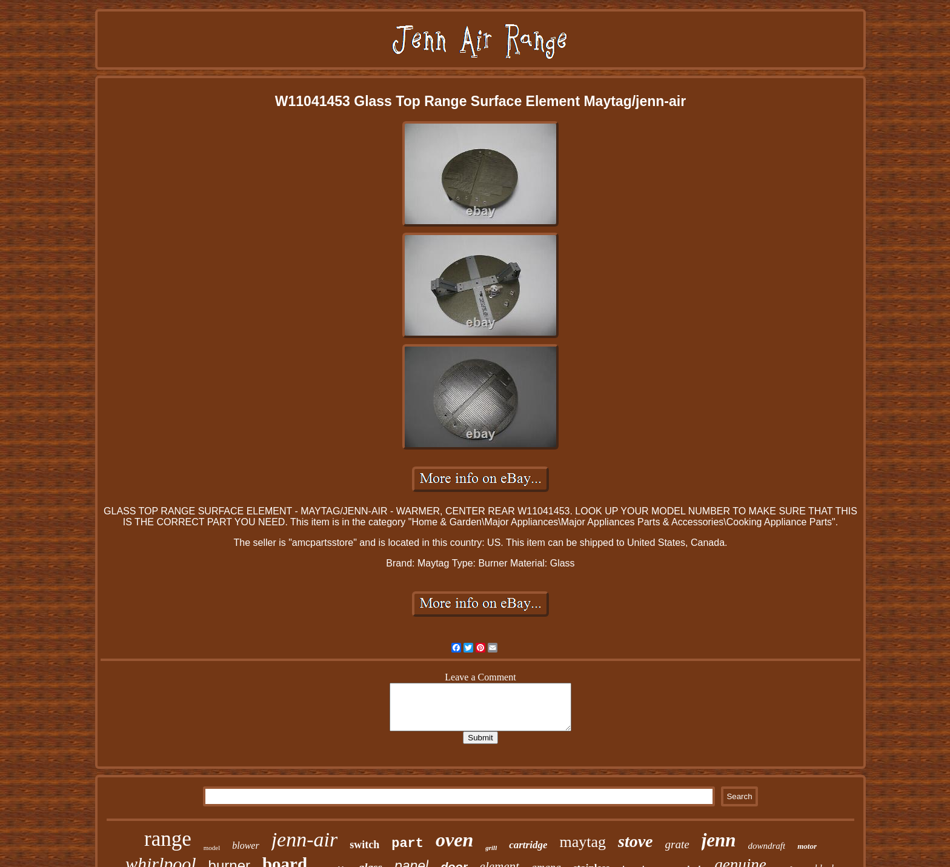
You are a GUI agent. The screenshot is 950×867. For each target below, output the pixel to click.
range (167, 839)
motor (807, 846)
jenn (719, 840)
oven (454, 840)
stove (635, 841)
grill (491, 847)
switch (364, 845)
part (407, 843)
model (212, 847)
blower (245, 845)
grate (677, 844)
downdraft (767, 846)
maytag (582, 842)
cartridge (528, 845)
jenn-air (304, 839)
